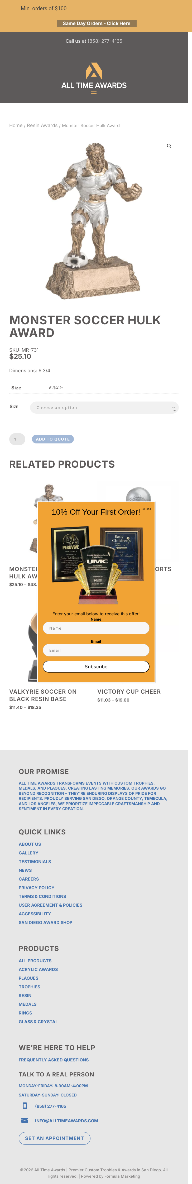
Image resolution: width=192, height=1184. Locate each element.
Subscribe (96, 666)
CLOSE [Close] (147, 509)
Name (96, 619)
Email (96, 641)
